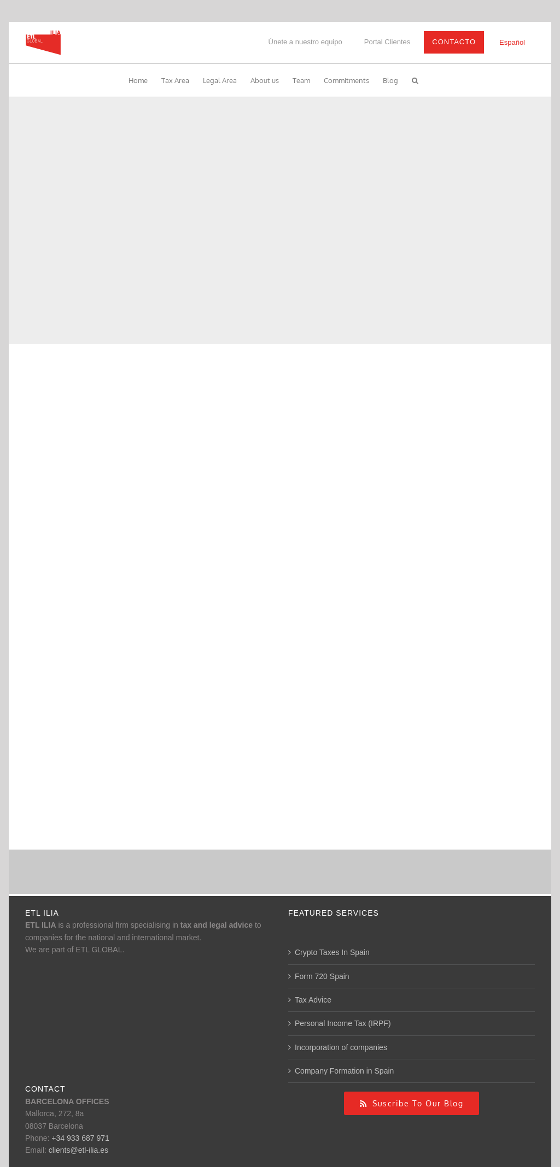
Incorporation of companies (341, 1047)
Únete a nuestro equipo (305, 42)
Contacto (454, 42)
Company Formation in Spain (344, 1070)
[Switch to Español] (512, 42)
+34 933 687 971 (80, 1138)
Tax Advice (313, 999)
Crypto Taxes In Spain (332, 952)
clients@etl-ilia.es (78, 1150)
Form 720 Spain (322, 976)
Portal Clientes (387, 42)
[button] (415, 80)
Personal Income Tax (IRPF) (343, 1023)
